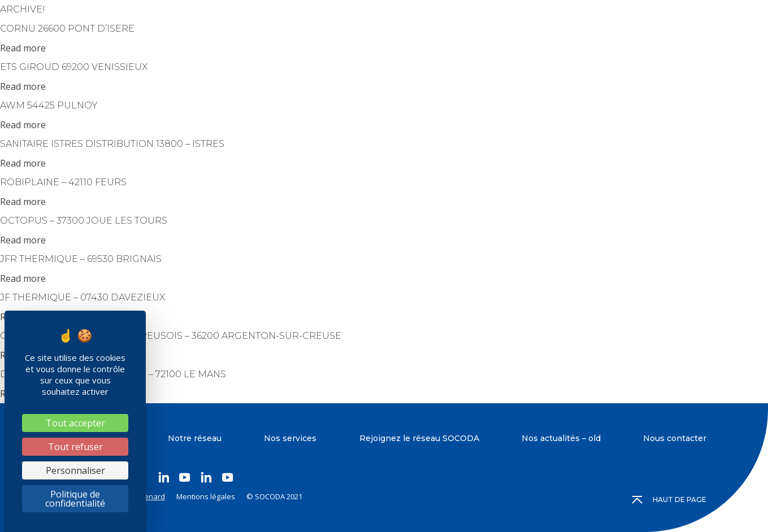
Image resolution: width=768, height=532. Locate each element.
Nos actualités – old (561, 438)
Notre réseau (195, 438)
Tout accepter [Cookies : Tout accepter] (75, 423)
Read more (23, 48)
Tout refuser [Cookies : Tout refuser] (75, 447)
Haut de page (669, 499)
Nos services (290, 438)
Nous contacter (674, 438)
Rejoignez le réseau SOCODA (419, 438)
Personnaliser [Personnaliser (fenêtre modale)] (75, 470)
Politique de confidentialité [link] (75, 498)
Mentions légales (205, 496)
